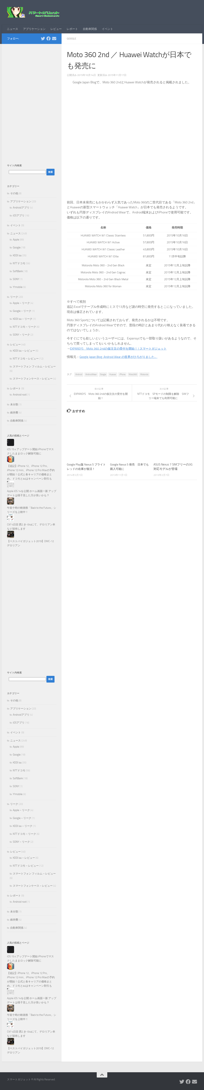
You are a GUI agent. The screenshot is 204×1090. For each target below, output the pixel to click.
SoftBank (18, 271)
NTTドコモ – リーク (24, 326)
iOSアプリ (18, 215)
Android (78, 374)
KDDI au (17, 255)
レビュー (56, 29)
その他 (14, 193)
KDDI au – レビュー (24, 350)
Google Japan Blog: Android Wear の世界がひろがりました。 (120, 357)
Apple (16, 239)
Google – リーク (22, 311)
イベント (107, 29)
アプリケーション (34, 29)
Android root (20, 394)
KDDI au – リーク (22, 318)
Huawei (112, 374)
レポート (72, 29)
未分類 (14, 404)
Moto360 (133, 374)
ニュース (12, 29)
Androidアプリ (21, 207)
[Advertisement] (31, 102)
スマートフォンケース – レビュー (33, 378)
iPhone (122, 374)
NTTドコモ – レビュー (26, 358)
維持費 (14, 412)
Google (72, 38)
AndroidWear (91, 374)
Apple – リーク (21, 303)
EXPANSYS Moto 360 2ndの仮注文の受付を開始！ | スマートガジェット (121, 349)
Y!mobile (18, 287)
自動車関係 (90, 29)
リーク (14, 296)
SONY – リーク (21, 334)
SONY (16, 279)
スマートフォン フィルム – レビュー (34, 366)
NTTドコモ (19, 263)
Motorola (144, 374)
